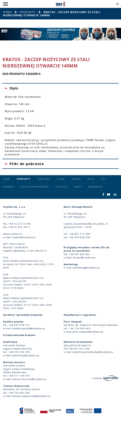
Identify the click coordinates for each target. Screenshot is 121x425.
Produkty (27, 12)
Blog (91, 179)
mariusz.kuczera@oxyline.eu (29, 379)
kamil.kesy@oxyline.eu (25, 355)
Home (7, 12)
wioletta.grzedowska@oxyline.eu (93, 351)
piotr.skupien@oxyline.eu (88, 331)
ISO (103, 179)
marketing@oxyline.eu (86, 267)
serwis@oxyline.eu (84, 257)
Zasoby (76, 179)
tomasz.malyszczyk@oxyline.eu (31, 396)
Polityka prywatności (35, 186)
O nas (60, 179)
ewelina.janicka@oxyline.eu (28, 328)
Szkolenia (43, 179)
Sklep (77, 186)
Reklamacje (95, 186)
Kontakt (8, 186)
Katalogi (61, 186)
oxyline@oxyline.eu (23, 237)
